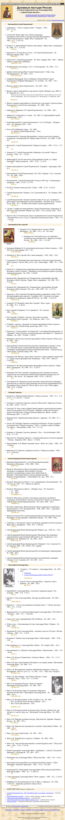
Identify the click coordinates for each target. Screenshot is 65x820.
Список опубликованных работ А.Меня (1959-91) (38, 575)
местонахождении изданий (58, 20)
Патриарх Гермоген (50, 15)
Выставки (28, 809)
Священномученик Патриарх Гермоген (18, 798)
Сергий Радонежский (31, 15)
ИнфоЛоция (53, 809)
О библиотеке (8, 809)
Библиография (39, 809)
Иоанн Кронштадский (31, 16)
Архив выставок (24, 806)
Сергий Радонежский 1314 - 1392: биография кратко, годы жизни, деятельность (30, 793)
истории (14, 806)
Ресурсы (33, 809)
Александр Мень (42, 16)
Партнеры (46, 809)
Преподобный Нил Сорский (15, 796)
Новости (23, 809)
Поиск (58, 809)
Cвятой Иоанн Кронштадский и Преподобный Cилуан (23, 800)
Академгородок (16, 809)
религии (18, 806)
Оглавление (27, 573)
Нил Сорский (41, 15)
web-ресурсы (51, 16)
